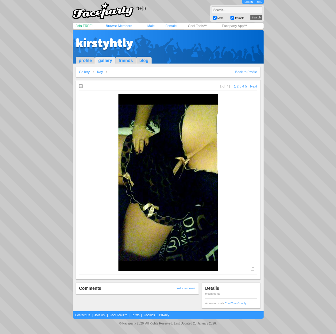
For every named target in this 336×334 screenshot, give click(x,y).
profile (85, 60)
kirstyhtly (104, 43)
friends (125, 60)
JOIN (259, 2)
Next (253, 86)
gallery (105, 60)
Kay (100, 72)
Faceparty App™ (234, 26)
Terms (135, 315)
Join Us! (100, 315)
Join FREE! (84, 26)
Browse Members (119, 26)
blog (144, 60)
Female (171, 26)
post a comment (185, 288)
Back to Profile (246, 72)
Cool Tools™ (197, 26)
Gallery (84, 72)
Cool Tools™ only (235, 303)
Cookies (149, 315)
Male (151, 26)
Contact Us (82, 315)
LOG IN (249, 2)
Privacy (164, 315)
